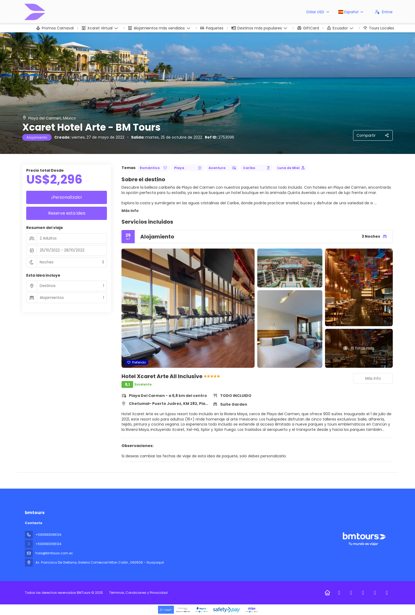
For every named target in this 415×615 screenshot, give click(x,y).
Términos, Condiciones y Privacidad (138, 592)
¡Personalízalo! (66, 197)
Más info (130, 210)
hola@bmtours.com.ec (54, 553)
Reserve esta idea (66, 213)
